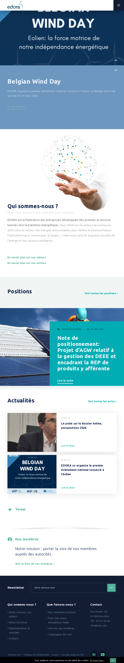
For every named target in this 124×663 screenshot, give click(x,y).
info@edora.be (98, 625)
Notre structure (18, 622)
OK (111, 588)
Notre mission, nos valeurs (20, 614)
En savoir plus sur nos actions (26, 262)
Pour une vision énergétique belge (58, 620)
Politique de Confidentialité (36, 655)
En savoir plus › (97, 661)
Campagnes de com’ (60, 634)
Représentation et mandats (19, 630)
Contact (13, 638)
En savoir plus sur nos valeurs (26, 257)
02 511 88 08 (103, 621)
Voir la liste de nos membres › (34, 563)
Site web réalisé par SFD (73, 655)
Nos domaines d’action (62, 612)
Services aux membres (61, 628)
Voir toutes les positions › (101, 293)
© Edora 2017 (15, 655)
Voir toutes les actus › (102, 401)
